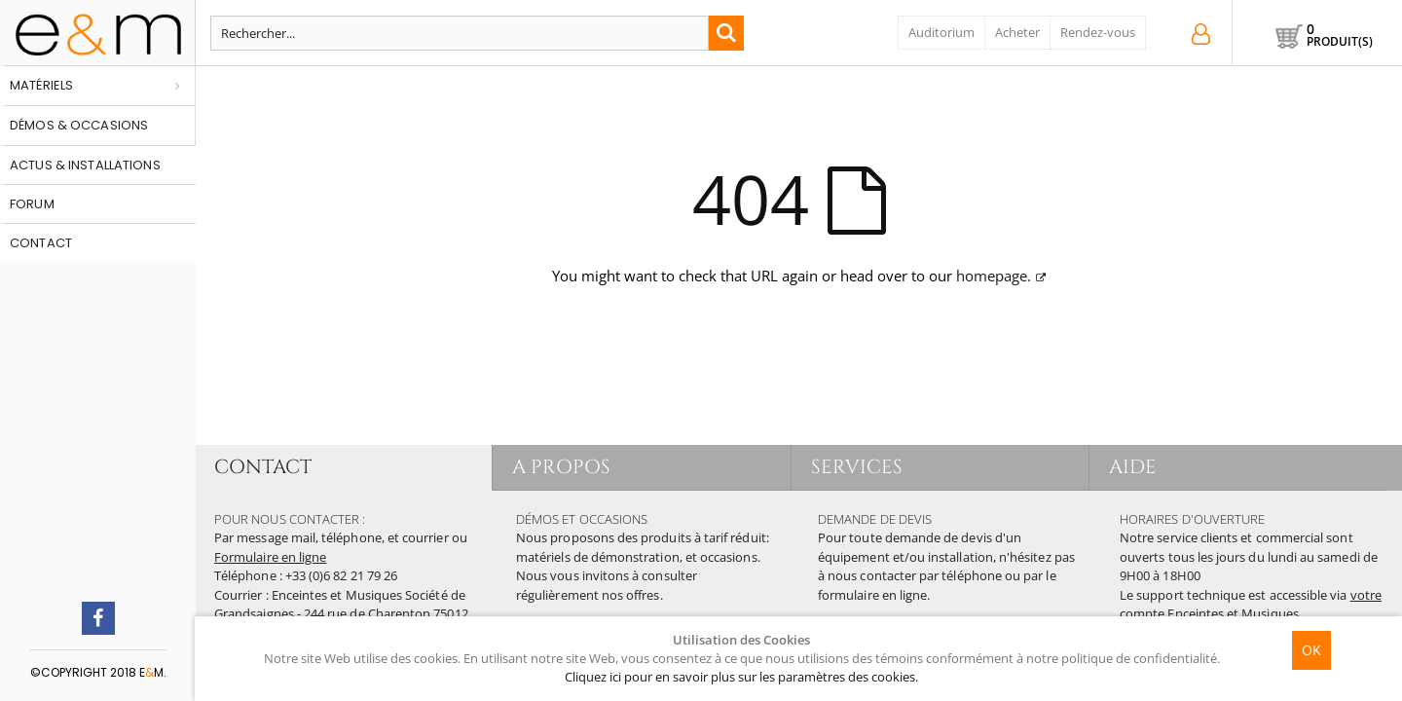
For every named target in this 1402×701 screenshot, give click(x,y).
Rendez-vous (1097, 32)
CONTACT (263, 467)
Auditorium (941, 32)
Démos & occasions (79, 125)
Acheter (1017, 32)
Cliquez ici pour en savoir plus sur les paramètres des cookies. (741, 676)
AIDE (1133, 467)
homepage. (993, 275)
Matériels (41, 85)
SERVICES (857, 467)
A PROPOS (561, 467)
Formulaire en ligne (270, 557)
